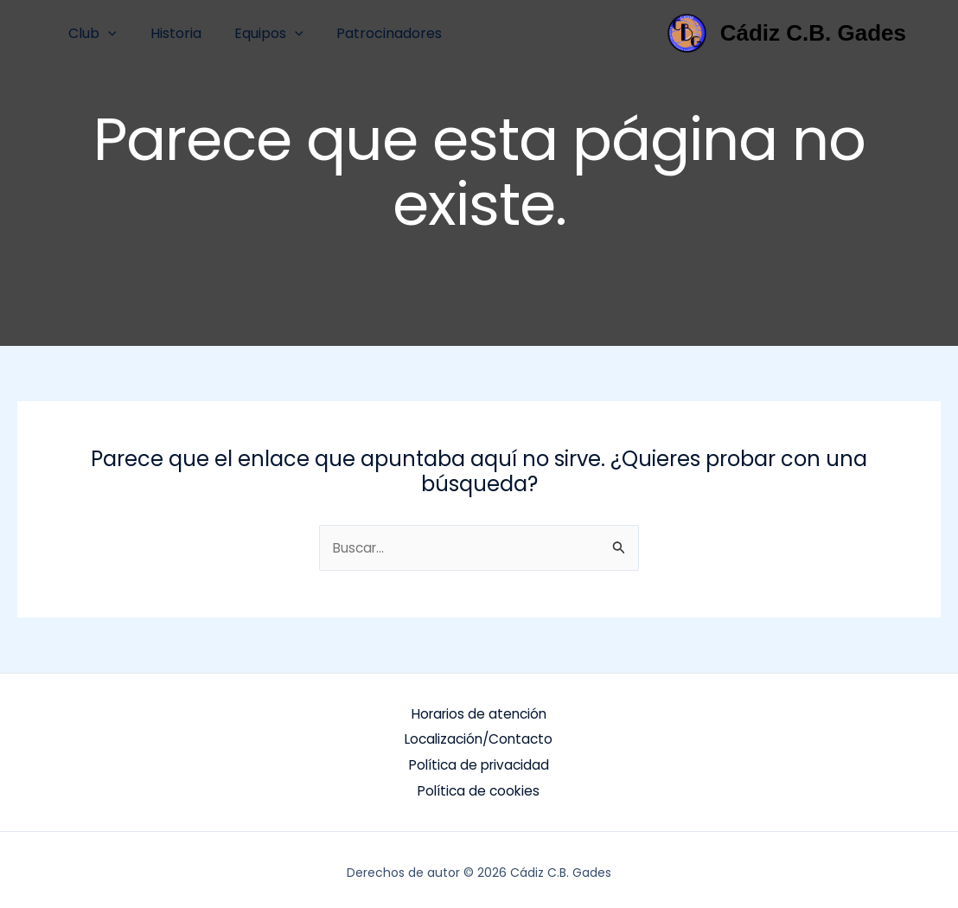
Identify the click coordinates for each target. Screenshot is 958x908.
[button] (105, 33)
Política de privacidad (479, 761)
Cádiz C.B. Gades (813, 33)
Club (90, 33)
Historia (167, 33)
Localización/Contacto (478, 737)
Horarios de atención (479, 713)
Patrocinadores (369, 33)
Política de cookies (478, 786)
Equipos (255, 33)
